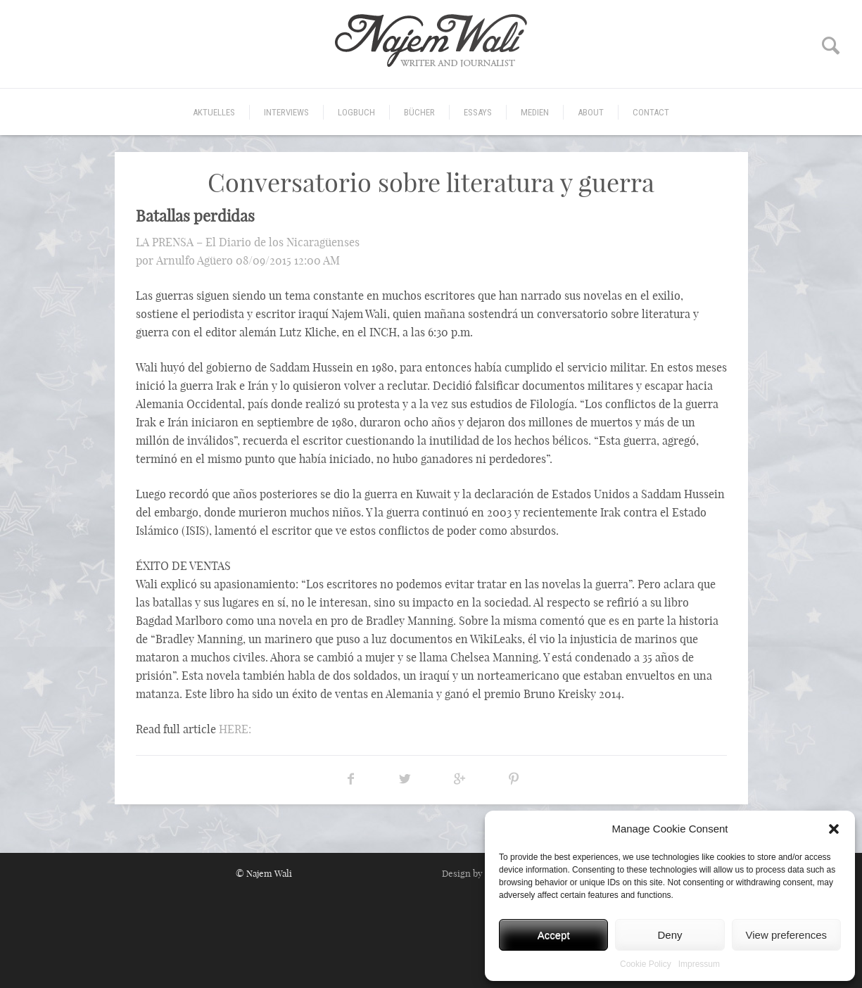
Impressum (699, 964)
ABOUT (591, 112)
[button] (834, 829)
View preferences (787, 935)
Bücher (419, 112)
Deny (669, 935)
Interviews (286, 112)
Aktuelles (214, 112)
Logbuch (356, 112)
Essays (478, 112)
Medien (535, 112)
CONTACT (651, 112)
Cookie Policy (645, 964)
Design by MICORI (479, 873)
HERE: (235, 729)
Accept (554, 935)
